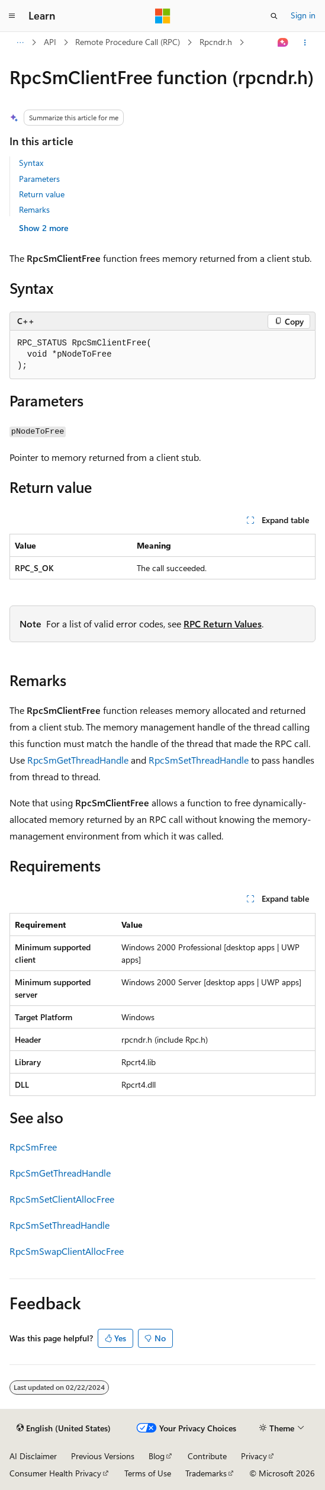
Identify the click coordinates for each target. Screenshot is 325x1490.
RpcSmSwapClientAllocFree (66, 1251)
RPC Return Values (223, 623)
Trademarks (206, 1473)
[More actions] (305, 42)
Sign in (303, 15)
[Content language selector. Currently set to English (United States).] (63, 1428)
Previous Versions (102, 1456)
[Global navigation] (12, 16)
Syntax (31, 162)
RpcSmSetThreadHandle (199, 760)
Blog (157, 1456)
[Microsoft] (162, 16)
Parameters (39, 178)
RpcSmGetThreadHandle (77, 760)
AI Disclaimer (33, 1456)
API (50, 41)
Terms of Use (147, 1473)
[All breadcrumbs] (19, 42)
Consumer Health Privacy (55, 1473)
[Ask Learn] (283, 42)
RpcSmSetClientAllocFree (61, 1199)
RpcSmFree (33, 1146)
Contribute (207, 1456)
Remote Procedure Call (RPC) (127, 41)
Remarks (34, 209)
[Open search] (274, 16)
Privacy (254, 1456)
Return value (42, 194)
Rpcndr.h (215, 41)
